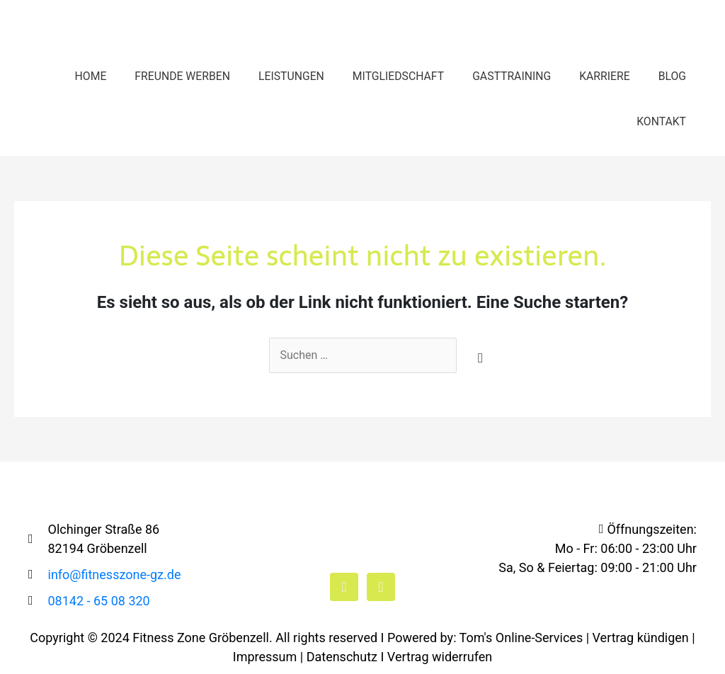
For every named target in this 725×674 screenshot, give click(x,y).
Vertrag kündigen (641, 637)
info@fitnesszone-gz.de (114, 574)
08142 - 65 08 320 (99, 600)
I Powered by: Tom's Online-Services (482, 637)
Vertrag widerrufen (439, 656)
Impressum (265, 656)
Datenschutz (342, 656)
